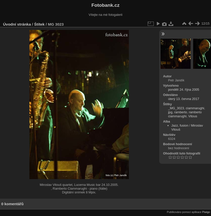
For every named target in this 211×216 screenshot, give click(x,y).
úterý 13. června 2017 (183, 99)
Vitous (192, 116)
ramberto (180, 112)
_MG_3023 (176, 108)
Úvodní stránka (17, 24)
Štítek (39, 24)
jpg (170, 112)
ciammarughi (195, 108)
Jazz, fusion (179, 125)
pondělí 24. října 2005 (183, 89)
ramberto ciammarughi (185, 114)
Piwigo (206, 211)
